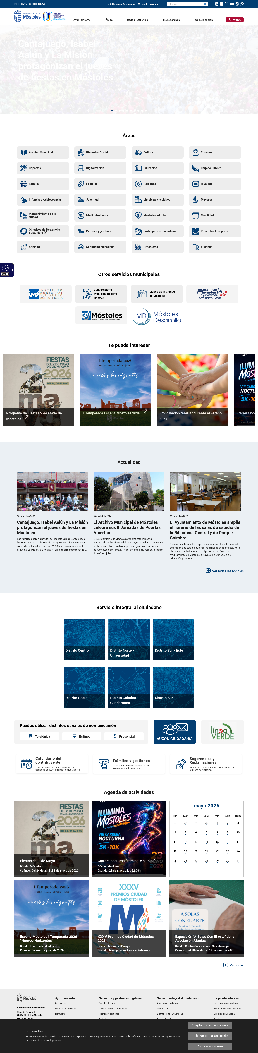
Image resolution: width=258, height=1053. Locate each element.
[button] (205, 4)
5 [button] (127, 111)
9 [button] (142, 111)
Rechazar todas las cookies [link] (210, 1036)
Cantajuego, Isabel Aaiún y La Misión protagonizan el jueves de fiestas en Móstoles (65, 60)
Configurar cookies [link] (210, 1046)
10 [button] (146, 111)
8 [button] (138, 111)
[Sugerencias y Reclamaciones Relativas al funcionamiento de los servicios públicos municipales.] (206, 764)
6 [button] (131, 111)
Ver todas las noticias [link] (228, 571)
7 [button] (135, 111)
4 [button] (123, 111)
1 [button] (112, 111)
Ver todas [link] (237, 965)
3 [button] (120, 111)
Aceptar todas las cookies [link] (210, 1025)
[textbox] (184, 4)
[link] (4, 267)
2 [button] (116, 111)
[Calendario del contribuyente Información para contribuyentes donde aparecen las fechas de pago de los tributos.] (52, 763)
